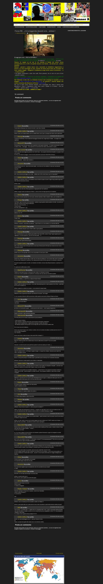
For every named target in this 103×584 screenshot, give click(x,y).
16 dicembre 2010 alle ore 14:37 (56, 507)
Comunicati (41, 33)
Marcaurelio (22, 311)
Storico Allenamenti (32, 24)
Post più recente (18, 553)
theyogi (20, 136)
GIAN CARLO (22, 131)
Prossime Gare (60, 24)
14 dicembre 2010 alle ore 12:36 (56, 355)
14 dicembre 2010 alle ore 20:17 (56, 404)
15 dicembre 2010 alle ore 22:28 (56, 499)
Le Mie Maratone (42, 24)
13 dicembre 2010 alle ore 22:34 (56, 149)
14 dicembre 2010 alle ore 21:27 (56, 456)
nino (19, 299)
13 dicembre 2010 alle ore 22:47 (56, 210)
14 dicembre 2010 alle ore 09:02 (56, 314)
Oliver (20, 457)
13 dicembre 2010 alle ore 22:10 (56, 125)
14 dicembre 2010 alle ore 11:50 (56, 347)
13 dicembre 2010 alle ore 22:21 (56, 142)
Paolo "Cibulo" (22, 489)
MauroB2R (21, 425)
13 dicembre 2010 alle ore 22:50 (56, 226)
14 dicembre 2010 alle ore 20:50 (56, 424)
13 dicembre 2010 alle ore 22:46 (56, 199)
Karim (20, 126)
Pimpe (20, 200)
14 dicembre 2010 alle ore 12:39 (56, 363)
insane (20, 338)
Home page (39, 553)
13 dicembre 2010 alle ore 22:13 (56, 130)
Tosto (19, 158)
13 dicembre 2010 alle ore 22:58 (56, 243)
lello (19, 507)
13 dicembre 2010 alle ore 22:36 (56, 162)
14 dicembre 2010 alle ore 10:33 (56, 337)
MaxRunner (22, 270)
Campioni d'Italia (79, 24)
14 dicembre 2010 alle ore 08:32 (56, 305)
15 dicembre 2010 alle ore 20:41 (56, 480)
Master (20, 399)
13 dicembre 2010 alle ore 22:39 (56, 171)
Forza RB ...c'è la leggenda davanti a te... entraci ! (35, 31)
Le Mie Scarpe (51, 24)
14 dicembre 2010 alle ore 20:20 (56, 413)
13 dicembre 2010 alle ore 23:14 (56, 249)
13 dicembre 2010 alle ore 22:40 (56, 176)
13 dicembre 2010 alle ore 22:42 (56, 186)
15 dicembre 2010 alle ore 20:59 (56, 488)
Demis (20, 195)
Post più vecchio (59, 553)
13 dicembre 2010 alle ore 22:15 (56, 135)
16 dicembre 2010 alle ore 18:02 (56, 516)
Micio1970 (21, 143)
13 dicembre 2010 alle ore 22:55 (56, 237)
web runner (21, 150)
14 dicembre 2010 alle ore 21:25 (56, 443)
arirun (20, 481)
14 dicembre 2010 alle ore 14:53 (56, 388)
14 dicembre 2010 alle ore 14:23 (56, 381)
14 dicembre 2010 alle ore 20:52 (56, 436)
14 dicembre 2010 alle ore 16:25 (56, 398)
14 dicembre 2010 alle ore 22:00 (56, 463)
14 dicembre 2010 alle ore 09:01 (56, 310)
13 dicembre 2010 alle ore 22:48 (56, 215)
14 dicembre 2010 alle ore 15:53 (56, 393)
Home (16, 24)
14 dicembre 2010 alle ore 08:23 (56, 298)
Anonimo (21, 163)
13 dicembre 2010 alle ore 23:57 (56, 269)
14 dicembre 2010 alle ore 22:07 (56, 470)
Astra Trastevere (70, 24)
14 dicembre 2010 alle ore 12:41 (56, 375)
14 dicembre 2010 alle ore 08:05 (56, 290)
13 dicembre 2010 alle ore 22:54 (56, 231)
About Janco (22, 24)
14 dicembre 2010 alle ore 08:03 (56, 281)
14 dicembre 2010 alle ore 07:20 (56, 276)
